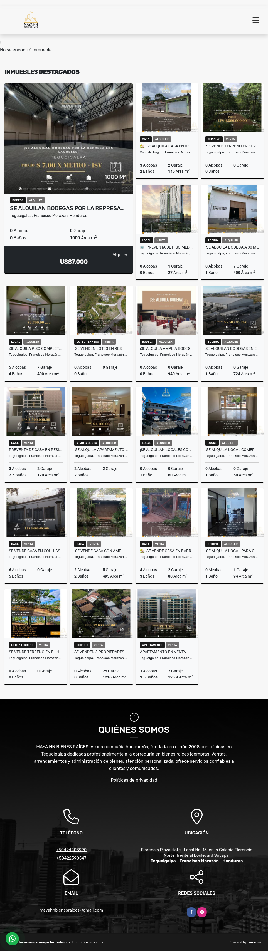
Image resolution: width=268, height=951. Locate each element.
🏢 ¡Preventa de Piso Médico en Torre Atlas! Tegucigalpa (167, 247)
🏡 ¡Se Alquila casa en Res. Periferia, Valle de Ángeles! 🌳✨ (167, 146)
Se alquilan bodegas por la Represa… (67, 208)
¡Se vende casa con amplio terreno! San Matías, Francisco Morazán (101, 551)
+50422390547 (71, 858)
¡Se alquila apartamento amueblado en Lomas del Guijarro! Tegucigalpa (101, 449)
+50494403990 (71, 849)
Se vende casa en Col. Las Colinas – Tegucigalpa (36, 551)
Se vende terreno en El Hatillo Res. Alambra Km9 (36, 652)
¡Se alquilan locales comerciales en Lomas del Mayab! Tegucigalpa (167, 449)
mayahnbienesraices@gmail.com (71, 910)
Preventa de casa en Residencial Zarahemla (36, 449)
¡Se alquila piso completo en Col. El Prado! (36, 348)
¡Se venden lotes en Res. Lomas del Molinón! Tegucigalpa (101, 348)
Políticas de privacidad (134, 780)
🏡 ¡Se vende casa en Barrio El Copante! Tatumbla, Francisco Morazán (167, 551)
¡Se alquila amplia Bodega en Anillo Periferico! (167, 348)
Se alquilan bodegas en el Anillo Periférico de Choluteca (232, 348)
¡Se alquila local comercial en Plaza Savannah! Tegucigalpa (232, 449)
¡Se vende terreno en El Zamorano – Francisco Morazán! (232, 146)
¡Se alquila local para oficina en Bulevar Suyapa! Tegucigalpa (232, 551)
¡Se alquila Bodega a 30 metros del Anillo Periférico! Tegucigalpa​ (232, 247)
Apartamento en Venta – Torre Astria (167, 652)
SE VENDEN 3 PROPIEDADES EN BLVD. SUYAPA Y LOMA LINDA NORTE (101, 652)
